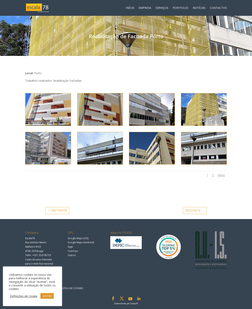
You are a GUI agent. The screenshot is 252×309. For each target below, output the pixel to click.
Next (221, 175)
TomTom (73, 251)
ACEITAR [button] (47, 295)
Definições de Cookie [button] (23, 296)
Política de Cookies (71, 288)
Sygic (70, 246)
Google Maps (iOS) (78, 238)
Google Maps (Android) (81, 242)
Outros (72, 255)
